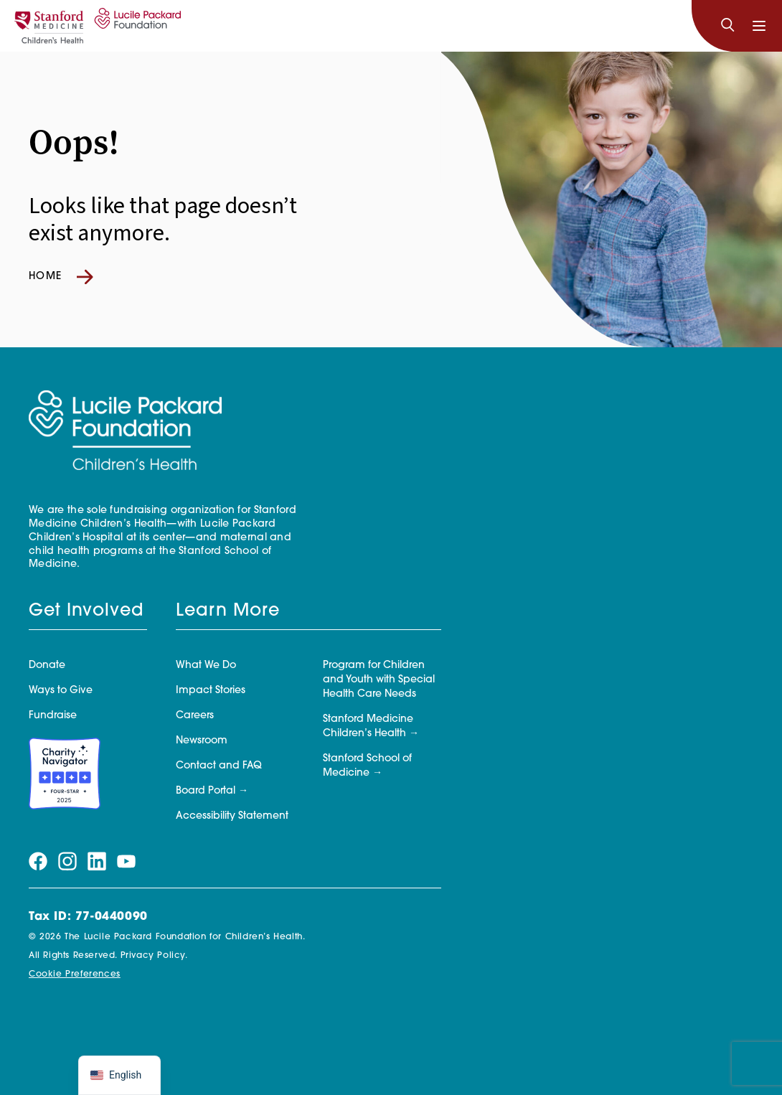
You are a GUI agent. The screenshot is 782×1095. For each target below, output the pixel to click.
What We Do (206, 665)
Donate (47, 665)
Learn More (228, 611)
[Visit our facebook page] (38, 861)
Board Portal (205, 791)
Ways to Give (61, 690)
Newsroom (201, 741)
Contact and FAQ (219, 766)
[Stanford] (48, 26)
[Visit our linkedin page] (97, 861)
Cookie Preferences (75, 974)
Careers (195, 715)
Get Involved (86, 611)
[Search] (727, 26)
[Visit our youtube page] (126, 861)
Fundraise (53, 715)
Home (61, 277)
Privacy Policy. (154, 955)
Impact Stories (210, 690)
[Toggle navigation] (759, 25)
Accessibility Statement (232, 816)
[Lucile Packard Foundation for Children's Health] (135, 26)
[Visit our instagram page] (67, 861)
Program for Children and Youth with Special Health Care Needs (379, 680)
